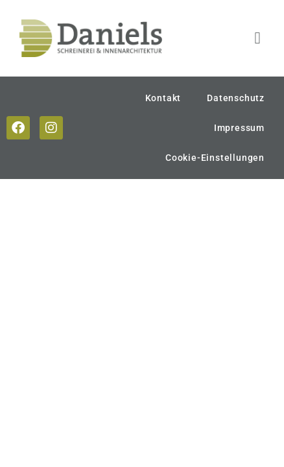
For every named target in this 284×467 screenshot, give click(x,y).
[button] (257, 38)
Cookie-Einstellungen (215, 157)
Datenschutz (236, 98)
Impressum (239, 128)
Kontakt (163, 98)
